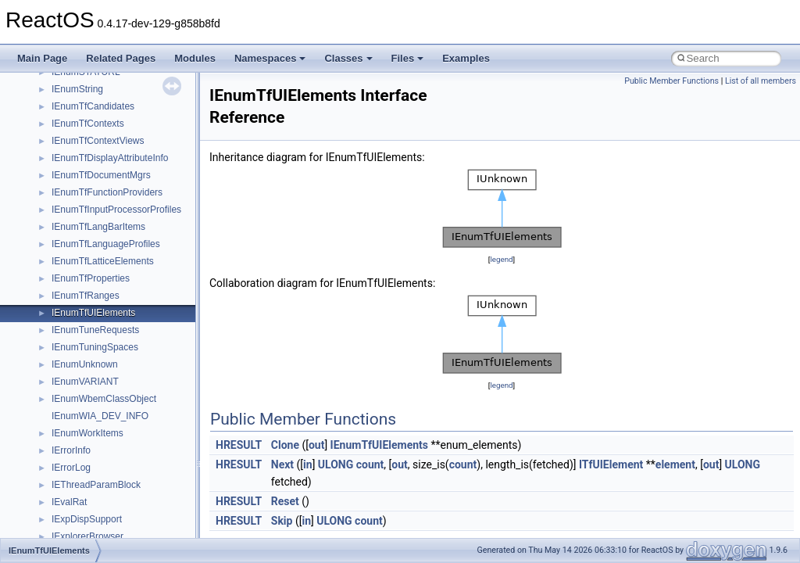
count (370, 464)
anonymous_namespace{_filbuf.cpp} (127, 248)
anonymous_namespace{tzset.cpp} (125, 506)
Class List (59, 145)
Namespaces (270, 58)
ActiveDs (70, 231)
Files (407, 58)
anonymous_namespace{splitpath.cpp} (132, 455)
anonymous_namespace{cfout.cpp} (125, 283)
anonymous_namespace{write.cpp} (125, 523)
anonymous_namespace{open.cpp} (125, 420)
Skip (282, 521)
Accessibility (77, 214)
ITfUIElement (611, 464)
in (307, 464)
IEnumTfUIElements (379, 445)
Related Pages (120, 58)
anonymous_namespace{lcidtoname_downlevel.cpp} (161, 386)
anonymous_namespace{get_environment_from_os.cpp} (169, 334)
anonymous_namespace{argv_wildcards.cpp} (146, 265)
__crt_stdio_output (90, 179)
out (316, 445)
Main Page (42, 58)
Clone (285, 445)
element (675, 464)
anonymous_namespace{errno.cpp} (125, 317)
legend (501, 259)
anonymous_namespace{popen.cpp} (128, 437)
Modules (195, 58)
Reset (285, 501)
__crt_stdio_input (87, 162)
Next (282, 464)
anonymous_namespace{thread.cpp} (128, 489)
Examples (466, 58)
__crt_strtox (76, 197)
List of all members (760, 81)
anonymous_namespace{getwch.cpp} (129, 369)
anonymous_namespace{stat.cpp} (122, 472)
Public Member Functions (671, 81)
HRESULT (239, 445)
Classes (348, 58)
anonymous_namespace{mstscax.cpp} (132, 403)
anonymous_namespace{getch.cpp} (126, 351)
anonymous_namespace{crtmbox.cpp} (131, 300)
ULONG (335, 464)
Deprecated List (59, 76)
